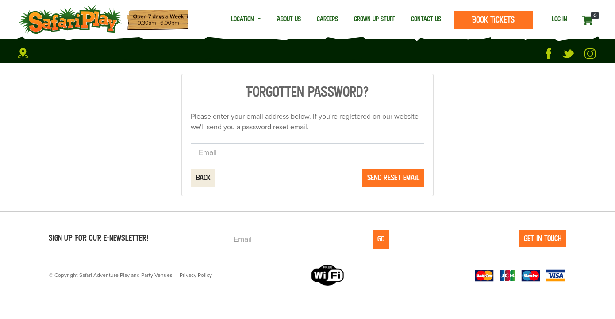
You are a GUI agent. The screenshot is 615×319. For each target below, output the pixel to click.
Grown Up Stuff (374, 19)
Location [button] (243, 19)
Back (203, 178)
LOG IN (559, 19)
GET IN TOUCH (542, 238)
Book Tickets (493, 19)
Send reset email (393, 178)
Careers (327, 19)
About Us (289, 19)
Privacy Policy (196, 275)
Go (380, 239)
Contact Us (426, 19)
